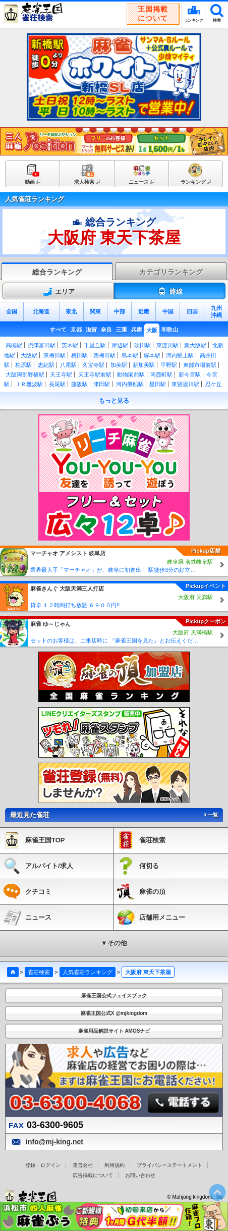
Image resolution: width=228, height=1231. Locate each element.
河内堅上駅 (180, 355)
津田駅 (101, 384)
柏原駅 (23, 365)
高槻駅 (14, 345)
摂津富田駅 (41, 345)
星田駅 (157, 384)
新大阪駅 (195, 345)
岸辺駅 (119, 345)
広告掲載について (93, 1175)
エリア (58, 291)
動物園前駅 (131, 374)
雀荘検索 (39, 972)
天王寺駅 (61, 374)
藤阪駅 (79, 384)
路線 (170, 291)
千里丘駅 (95, 345)
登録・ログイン (43, 1165)
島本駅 (130, 355)
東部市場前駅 (199, 365)
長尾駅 (57, 384)
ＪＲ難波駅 (29, 384)
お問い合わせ (140, 1175)
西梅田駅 (104, 355)
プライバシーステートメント (169, 1165)
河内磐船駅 (130, 384)
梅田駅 (79, 355)
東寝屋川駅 (185, 384)
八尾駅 (68, 365)
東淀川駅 (167, 345)
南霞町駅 (161, 374)
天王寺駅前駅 (94, 374)
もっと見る (114, 400)
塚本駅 (152, 355)
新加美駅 (144, 365)
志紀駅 (46, 365)
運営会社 (83, 1165)
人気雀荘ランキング (87, 972)
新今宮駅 (190, 374)
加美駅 (118, 365)
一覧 (210, 815)
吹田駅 (142, 345)
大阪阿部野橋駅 (25, 374)
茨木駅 (70, 345)
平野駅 (168, 365)
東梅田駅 (54, 355)
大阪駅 (29, 355)
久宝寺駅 (93, 365)
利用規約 (114, 1165)
